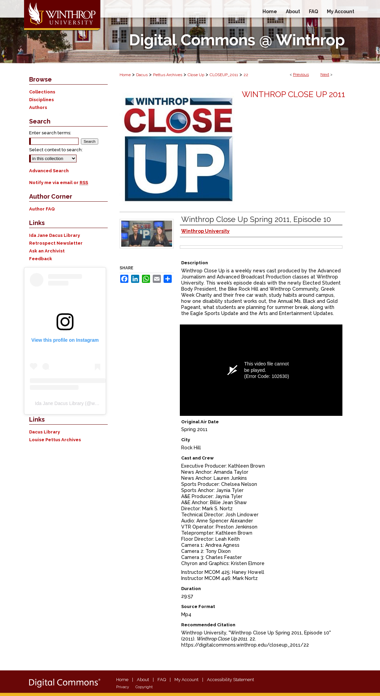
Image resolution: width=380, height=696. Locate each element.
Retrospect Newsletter (56, 243)
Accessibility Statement (230, 679)
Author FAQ (42, 208)
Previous (301, 74)
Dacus (142, 74)
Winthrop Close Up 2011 (293, 94)
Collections (42, 91)
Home (125, 74)
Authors (38, 107)
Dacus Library (44, 431)
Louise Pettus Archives (55, 439)
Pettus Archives (167, 74)
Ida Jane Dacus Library (54, 235)
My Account (186, 679)
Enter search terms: (50, 132)
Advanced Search (49, 170)
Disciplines (41, 99)
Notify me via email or (58, 182)
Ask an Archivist (47, 250)
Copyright (144, 687)
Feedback (40, 258)
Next (324, 74)
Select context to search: (56, 149)
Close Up (196, 74)
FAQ (161, 679)
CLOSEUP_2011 (224, 74)
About (143, 679)
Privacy (122, 687)
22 (246, 74)
